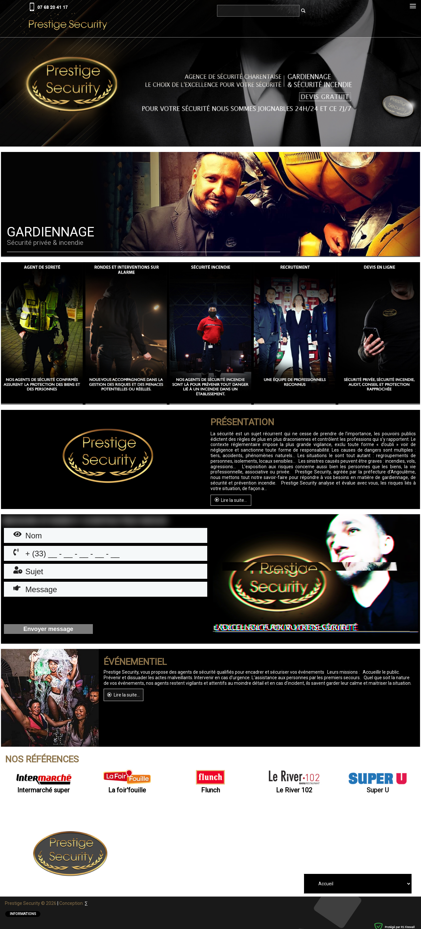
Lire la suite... (231, 500)
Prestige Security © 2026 (31, 903)
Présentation (242, 422)
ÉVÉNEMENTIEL (135, 661)
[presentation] (53, 611)
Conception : (72, 903)
